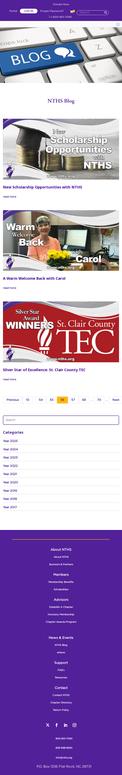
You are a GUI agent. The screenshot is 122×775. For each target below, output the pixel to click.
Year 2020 (10, 482)
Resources (61, 678)
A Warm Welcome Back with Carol (34, 278)
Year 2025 (10, 441)
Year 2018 (10, 499)
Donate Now (61, 4)
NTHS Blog (61, 645)
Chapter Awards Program (61, 622)
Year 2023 (10, 457)
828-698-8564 (64, 748)
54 (41, 400)
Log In (28, 11)
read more (9, 197)
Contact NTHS (61, 695)
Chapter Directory (61, 703)
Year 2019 (10, 491)
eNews (61, 653)
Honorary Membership (61, 615)
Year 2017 (10, 507)
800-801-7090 (64, 739)
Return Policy (61, 710)
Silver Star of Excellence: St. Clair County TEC (44, 369)
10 (27, 400)
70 (99, 400)
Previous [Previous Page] (12, 400)
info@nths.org (64, 758)
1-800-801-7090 (60, 17)
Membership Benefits (61, 582)
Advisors (61, 599)
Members (61, 574)
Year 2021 (10, 474)
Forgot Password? (52, 11)
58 (84, 400)
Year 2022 (10, 466)
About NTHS (61, 549)
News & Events (61, 637)
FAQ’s (61, 670)
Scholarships (61, 590)
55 (51, 400)
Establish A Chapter (61, 607)
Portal (13, 11)
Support (61, 662)
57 (73, 400)
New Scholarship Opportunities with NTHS (42, 187)
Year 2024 (10, 449)
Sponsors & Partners (61, 565)
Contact (61, 688)
